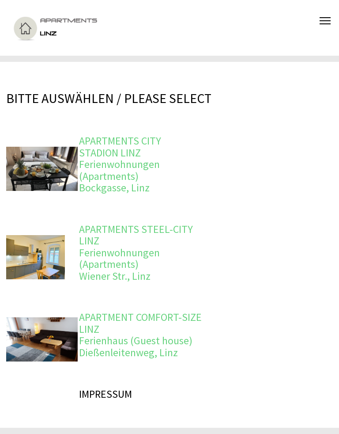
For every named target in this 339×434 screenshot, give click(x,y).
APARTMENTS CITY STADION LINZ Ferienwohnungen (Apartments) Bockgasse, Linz (120, 164)
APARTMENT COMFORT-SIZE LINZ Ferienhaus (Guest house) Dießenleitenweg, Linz (140, 334)
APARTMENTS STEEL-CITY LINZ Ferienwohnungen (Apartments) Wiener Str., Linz (136, 252)
